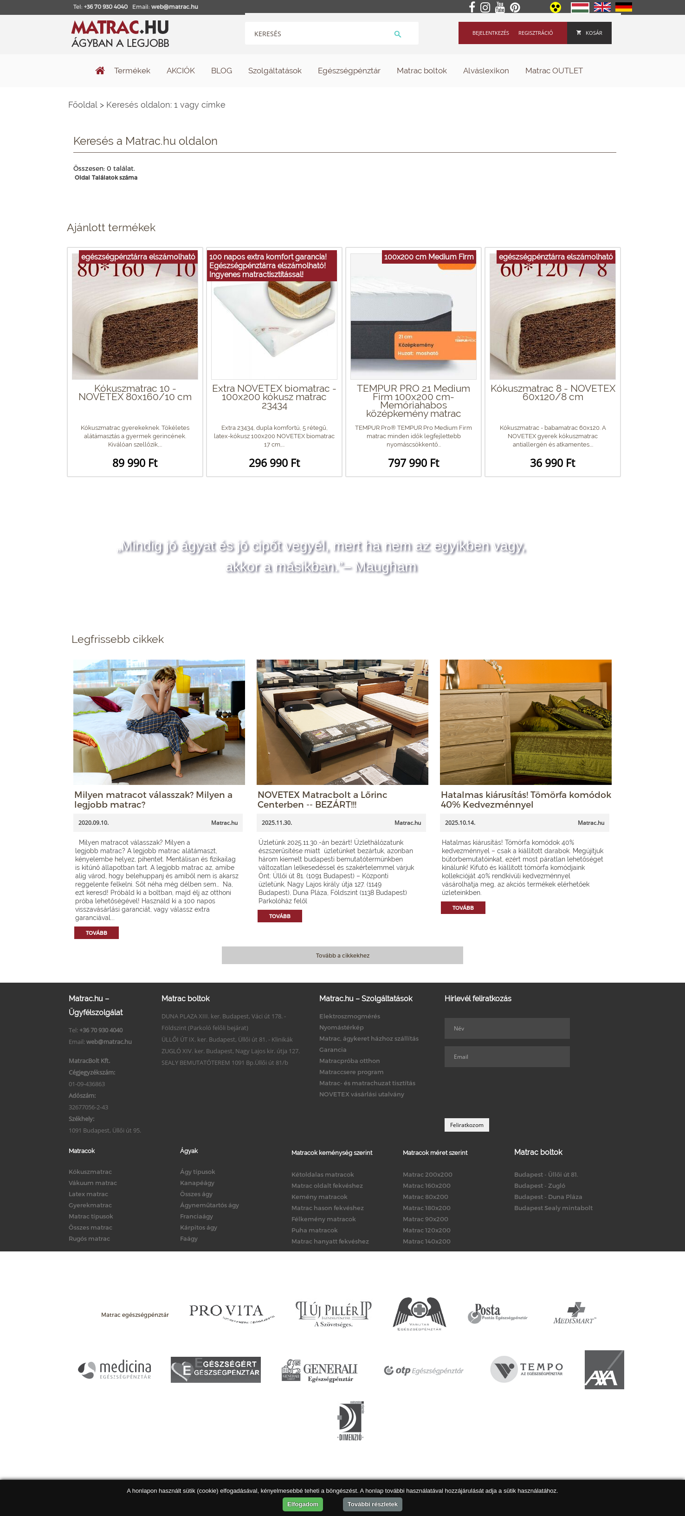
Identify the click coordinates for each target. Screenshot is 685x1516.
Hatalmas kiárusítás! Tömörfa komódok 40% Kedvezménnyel (526, 799)
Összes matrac (90, 1227)
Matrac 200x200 (427, 1174)
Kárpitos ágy (198, 1227)
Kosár (589, 32)
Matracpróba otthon (349, 1060)
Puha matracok (314, 1230)
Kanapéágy (197, 1182)
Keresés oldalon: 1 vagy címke (166, 105)
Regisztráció (535, 32)
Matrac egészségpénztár (135, 1314)
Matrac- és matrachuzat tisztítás (367, 1083)
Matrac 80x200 (425, 1196)
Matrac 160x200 (427, 1185)
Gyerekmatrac (90, 1205)
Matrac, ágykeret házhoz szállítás (369, 1038)
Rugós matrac (89, 1238)
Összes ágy (196, 1194)
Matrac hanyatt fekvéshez (330, 1241)
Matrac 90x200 (425, 1219)
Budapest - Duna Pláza (548, 1196)
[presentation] (515, 1093)
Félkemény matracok (323, 1219)
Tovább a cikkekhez (342, 955)
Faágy (189, 1238)
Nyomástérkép (341, 1027)
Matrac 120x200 (427, 1230)
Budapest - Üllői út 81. (546, 1174)
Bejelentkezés (490, 32)
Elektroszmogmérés (349, 1016)
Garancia (333, 1049)
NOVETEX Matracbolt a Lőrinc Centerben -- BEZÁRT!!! (323, 799)
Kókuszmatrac (90, 1171)
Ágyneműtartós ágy (209, 1205)
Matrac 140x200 (427, 1241)
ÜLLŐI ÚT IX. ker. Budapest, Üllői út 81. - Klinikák (227, 1039)
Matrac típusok (91, 1216)
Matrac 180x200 (427, 1208)
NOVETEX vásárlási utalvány (361, 1094)
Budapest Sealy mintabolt (553, 1208)
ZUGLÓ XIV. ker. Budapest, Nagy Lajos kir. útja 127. (231, 1051)
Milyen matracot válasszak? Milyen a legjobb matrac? (153, 799)
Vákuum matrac (93, 1182)
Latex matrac (88, 1194)
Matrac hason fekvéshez (327, 1208)
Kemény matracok (319, 1196)
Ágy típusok (197, 1171)
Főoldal (82, 105)
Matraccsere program (351, 1071)
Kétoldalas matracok (322, 1174)
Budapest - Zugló (539, 1185)
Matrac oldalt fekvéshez (327, 1185)
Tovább (96, 933)
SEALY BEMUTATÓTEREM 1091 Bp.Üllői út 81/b (225, 1062)
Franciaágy (196, 1216)
